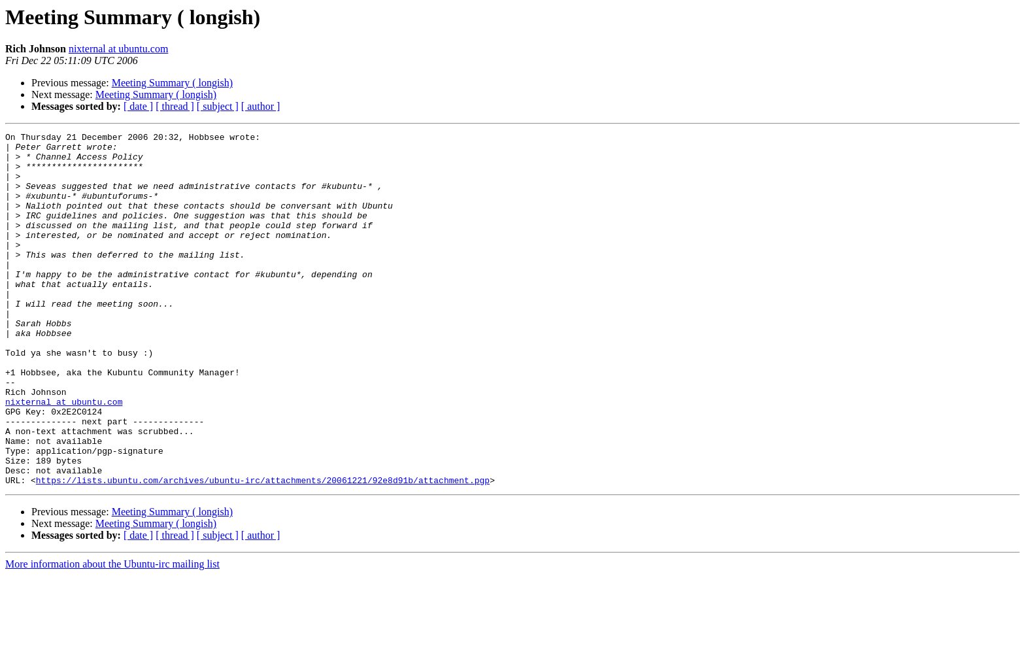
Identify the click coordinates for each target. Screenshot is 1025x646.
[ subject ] (218, 106)
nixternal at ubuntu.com (118, 48)
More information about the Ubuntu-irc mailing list (112, 634)
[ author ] (260, 106)
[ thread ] (175, 106)
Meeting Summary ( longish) (172, 82)
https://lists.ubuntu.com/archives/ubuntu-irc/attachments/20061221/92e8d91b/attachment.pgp (263, 550)
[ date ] (138, 106)
